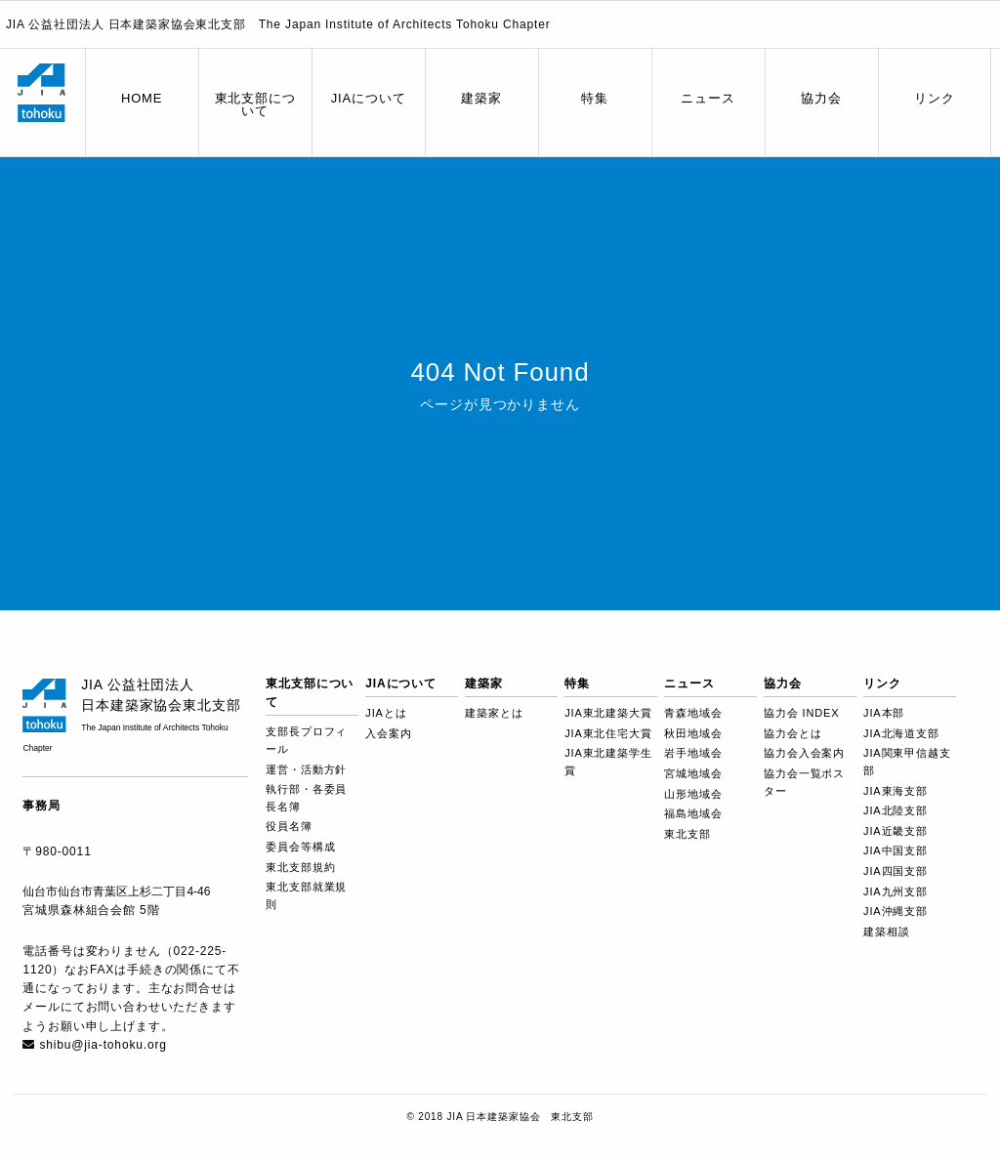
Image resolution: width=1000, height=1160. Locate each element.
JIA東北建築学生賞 (607, 761)
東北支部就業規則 (306, 895)
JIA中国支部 (895, 850)
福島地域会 (693, 813)
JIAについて (368, 98)
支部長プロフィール (306, 740)
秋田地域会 (693, 733)
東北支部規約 (300, 867)
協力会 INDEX (801, 713)
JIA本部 (883, 713)
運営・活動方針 (306, 769)
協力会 (821, 98)
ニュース (707, 98)
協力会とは (792, 733)
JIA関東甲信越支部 (906, 761)
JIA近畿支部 (895, 831)
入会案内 (388, 733)
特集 (594, 98)
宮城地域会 (693, 773)
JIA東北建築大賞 (607, 713)
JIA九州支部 (895, 891)
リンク (934, 98)
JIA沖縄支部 (895, 911)
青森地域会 (693, 713)
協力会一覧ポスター (804, 782)
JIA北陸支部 (895, 810)
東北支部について (255, 104)
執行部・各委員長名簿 (306, 797)
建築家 (481, 98)
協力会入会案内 (804, 753)
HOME (141, 98)
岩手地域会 (693, 753)
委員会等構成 (300, 846)
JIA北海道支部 (901, 733)
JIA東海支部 (895, 791)
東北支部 (687, 834)
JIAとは (385, 713)
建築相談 (886, 931)
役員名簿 (289, 826)
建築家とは (493, 713)
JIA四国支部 (895, 871)
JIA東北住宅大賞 (607, 733)
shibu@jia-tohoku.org (102, 1045)
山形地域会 (693, 794)
